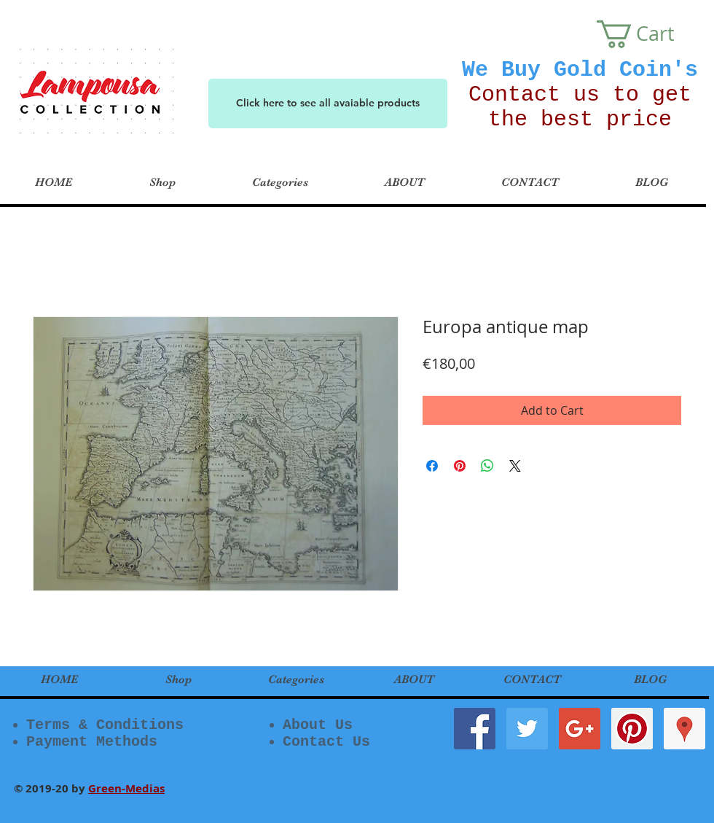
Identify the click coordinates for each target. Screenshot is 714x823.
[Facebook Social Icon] (474, 728)
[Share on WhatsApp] (487, 466)
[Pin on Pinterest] (459, 466)
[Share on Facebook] (432, 466)
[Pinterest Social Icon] (632, 728)
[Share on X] (515, 466)
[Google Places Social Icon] (684, 728)
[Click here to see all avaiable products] (327, 103)
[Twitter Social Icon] (527, 728)
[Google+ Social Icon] (579, 728)
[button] (649, 34)
